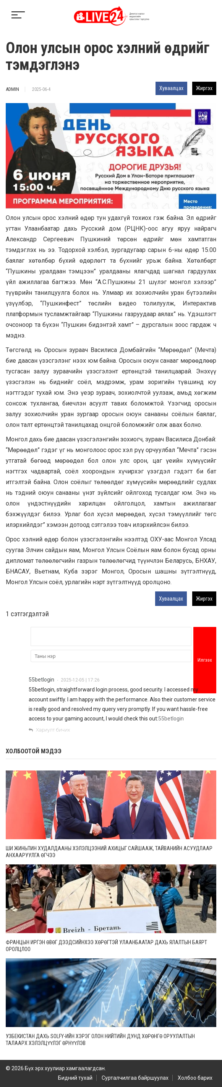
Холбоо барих (195, 1078)
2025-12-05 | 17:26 (80, 680)
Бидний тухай (75, 1078)
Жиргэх (204, 88)
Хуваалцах (171, 88)
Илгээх (205, 660)
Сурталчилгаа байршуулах (135, 1078)
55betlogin (41, 680)
